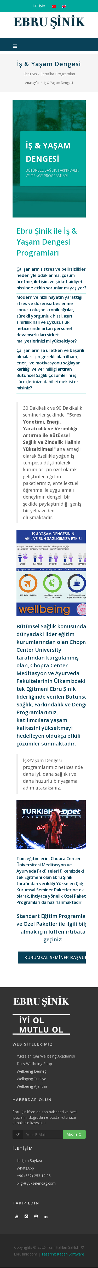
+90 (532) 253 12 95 (34, 1175)
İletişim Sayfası (29, 1160)
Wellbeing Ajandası (32, 1086)
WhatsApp (25, 1168)
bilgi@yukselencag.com (36, 1183)
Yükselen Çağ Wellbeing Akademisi (46, 1056)
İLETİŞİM (39, 6)
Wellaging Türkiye (31, 1078)
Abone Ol (74, 1134)
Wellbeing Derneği (32, 1071)
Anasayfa (32, 82)
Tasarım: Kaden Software (62, 1254)
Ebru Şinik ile (46, 242)
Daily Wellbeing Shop (34, 1063)
